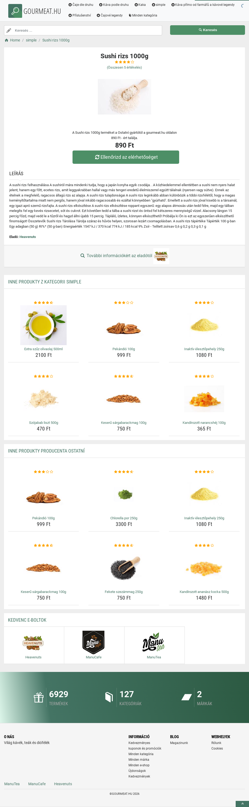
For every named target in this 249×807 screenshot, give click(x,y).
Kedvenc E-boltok (27, 620)
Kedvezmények (139, 776)
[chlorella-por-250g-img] (124, 494)
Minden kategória (143, 15)
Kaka (140, 5)
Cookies (217, 748)
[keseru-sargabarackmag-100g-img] (124, 399)
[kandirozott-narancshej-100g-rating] (204, 376)
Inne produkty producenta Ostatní (46, 451)
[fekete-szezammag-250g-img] (124, 568)
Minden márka (138, 760)
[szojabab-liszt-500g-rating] (43, 376)
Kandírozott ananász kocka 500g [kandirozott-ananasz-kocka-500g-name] (204, 592)
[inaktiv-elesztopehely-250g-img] (204, 325)
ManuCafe (37, 784)
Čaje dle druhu (80, 5)
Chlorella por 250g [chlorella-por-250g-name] (123, 518)
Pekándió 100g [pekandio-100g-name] (124, 349)
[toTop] (242, 804)
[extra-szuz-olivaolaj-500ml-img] (43, 325)
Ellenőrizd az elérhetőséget (126, 157)
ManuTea (12, 784)
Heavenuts (27, 237)
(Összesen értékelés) (124, 67)
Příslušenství (79, 15)
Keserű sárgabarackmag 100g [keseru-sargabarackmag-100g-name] (123, 423)
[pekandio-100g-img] (124, 325)
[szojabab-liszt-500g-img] (43, 399)
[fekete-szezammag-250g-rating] (124, 545)
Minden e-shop (139, 765)
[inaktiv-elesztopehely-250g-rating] (204, 303)
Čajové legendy (109, 15)
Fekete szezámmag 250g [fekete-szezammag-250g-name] (124, 592)
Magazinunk (179, 743)
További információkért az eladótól (124, 256)
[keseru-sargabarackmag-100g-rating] (124, 376)
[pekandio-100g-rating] (124, 303)
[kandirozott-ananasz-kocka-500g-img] (204, 568)
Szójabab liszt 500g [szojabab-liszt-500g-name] (43, 423)
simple (158, 5)
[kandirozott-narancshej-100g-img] (204, 399)
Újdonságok (137, 771)
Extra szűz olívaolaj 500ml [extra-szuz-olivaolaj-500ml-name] (43, 349)
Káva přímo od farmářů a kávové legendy (203, 5)
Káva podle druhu (114, 5)
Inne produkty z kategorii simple (44, 282)
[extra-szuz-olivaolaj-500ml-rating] (43, 303)
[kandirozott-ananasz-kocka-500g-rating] (204, 545)
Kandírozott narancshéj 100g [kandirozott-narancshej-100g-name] (204, 423)
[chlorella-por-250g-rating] (124, 472)
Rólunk (216, 743)
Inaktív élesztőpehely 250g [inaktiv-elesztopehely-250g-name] (204, 349)
